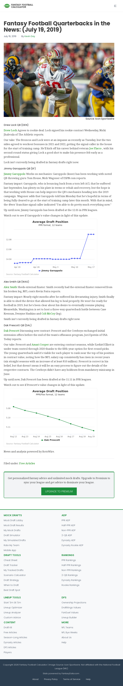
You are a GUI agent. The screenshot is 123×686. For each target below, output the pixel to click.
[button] (115, 5)
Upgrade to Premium (59, 491)
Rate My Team (11, 545)
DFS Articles (10, 647)
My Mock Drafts (12, 530)
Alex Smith (11, 287)
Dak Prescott (12, 330)
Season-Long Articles (15, 637)
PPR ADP (66, 520)
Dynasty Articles (12, 642)
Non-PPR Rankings (71, 570)
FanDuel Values (70, 612)
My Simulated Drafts (15, 540)
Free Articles (27, 463)
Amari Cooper (40, 344)
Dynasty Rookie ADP (72, 545)
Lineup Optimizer (13, 607)
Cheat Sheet (10, 560)
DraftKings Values (71, 607)
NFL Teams (67, 627)
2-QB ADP (67, 535)
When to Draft (11, 585)
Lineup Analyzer (12, 612)
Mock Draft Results (14, 525)
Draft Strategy (11, 580)
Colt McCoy (49, 313)
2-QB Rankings (70, 575)
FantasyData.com (71, 673)
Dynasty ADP (68, 540)
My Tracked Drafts (13, 570)
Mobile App (10, 550)
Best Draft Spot (12, 590)
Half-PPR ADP (68, 525)
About (35, 679)
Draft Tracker (11, 565)
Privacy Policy (51, 679)
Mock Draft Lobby (13, 520)
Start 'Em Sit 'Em (12, 602)
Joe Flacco (95, 148)
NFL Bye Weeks (69, 632)
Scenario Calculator (15, 575)
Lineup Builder (69, 617)
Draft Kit (8, 627)
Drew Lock (11, 130)
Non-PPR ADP (69, 530)
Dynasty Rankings (71, 580)
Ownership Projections (74, 602)
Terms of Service (71, 679)
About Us (67, 637)
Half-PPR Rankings (71, 565)
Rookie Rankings (70, 585)
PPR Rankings (69, 560)
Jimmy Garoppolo (15, 174)
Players (8, 652)
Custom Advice (12, 617)
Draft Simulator (12, 535)
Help (64, 642)
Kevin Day (30, 36)
